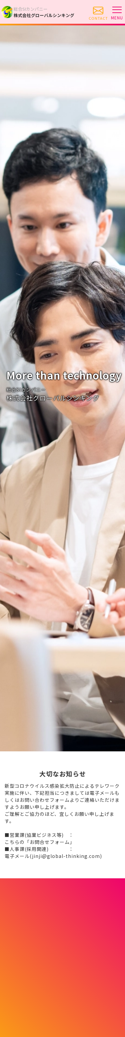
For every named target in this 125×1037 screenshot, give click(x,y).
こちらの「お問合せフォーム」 (40, 842)
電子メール (53, 856)
